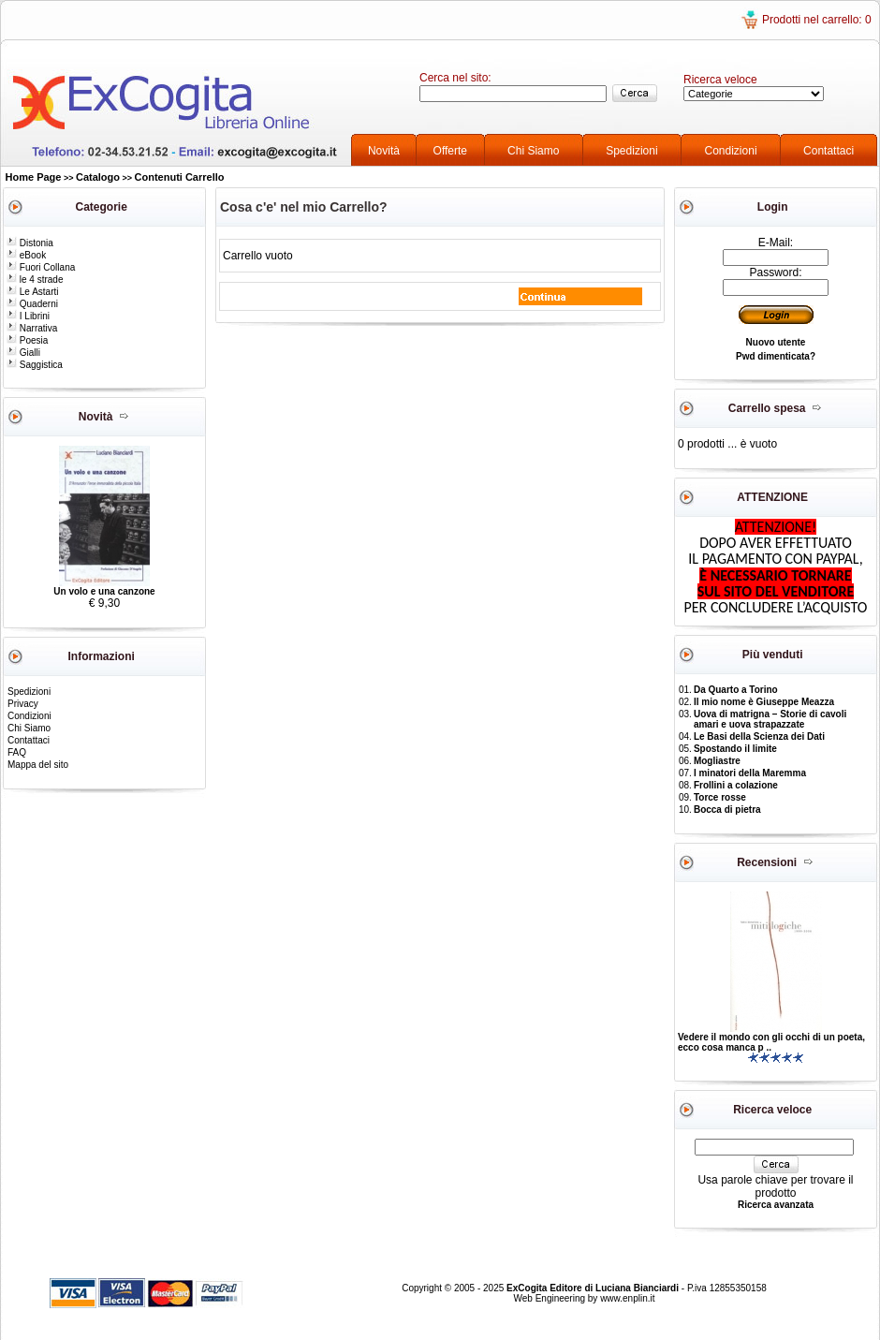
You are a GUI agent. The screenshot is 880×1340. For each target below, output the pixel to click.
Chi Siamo (533, 150)
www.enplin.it (627, 1298)
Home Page (34, 177)
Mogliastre (717, 761)
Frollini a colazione (736, 785)
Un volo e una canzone (103, 591)
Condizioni (731, 150)
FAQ (16, 752)
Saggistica (35, 365)
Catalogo (98, 177)
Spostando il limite (735, 749)
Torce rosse (720, 797)
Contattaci (828, 150)
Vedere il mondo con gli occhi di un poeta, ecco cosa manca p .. (771, 1042)
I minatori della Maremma (750, 773)
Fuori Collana (41, 267)
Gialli (23, 352)
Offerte (450, 150)
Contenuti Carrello (180, 177)
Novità (384, 150)
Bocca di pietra (727, 809)
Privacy (22, 704)
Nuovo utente (776, 342)
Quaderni (32, 304)
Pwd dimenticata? (775, 356)
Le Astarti (32, 292)
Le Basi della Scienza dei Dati (759, 736)
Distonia (30, 243)
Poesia (27, 340)
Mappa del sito (37, 764)
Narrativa (32, 328)
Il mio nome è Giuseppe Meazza (764, 702)
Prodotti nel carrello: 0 (817, 19)
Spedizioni (631, 150)
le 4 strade (35, 279)
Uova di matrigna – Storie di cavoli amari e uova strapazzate (770, 719)
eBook (26, 255)
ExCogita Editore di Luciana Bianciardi (594, 1288)
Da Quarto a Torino (736, 690)
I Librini (28, 316)
